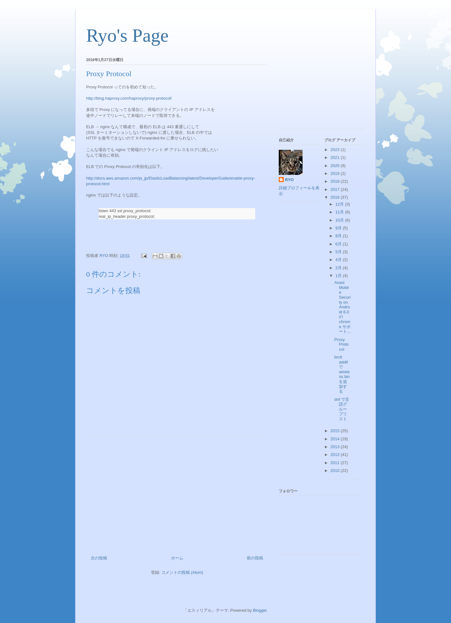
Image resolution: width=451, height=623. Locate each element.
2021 (335, 157)
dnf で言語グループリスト (341, 409)
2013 (335, 446)
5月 (339, 251)
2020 (335, 165)
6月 (339, 244)
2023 (335, 149)
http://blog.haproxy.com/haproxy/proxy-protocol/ (129, 98)
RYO (289, 179)
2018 (335, 181)
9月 (339, 228)
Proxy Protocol (341, 344)
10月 (340, 220)
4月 (339, 259)
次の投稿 (99, 558)
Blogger (260, 610)
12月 (340, 204)
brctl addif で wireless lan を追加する (342, 374)
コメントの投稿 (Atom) (182, 572)
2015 (335, 430)
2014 (335, 439)
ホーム (177, 558)
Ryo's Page (127, 35)
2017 (335, 189)
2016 (335, 197)
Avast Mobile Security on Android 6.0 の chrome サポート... (342, 307)
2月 (339, 267)
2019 (335, 173)
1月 (339, 275)
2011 (335, 462)
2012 (335, 454)
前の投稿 (255, 558)
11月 (340, 212)
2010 (335, 470)
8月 (339, 235)
